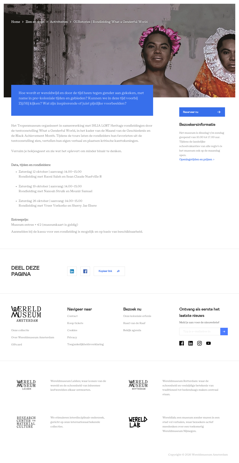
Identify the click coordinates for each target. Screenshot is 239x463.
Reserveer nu (190, 112)
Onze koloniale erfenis (137, 316)
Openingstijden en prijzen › (196, 159)
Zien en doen (113, 9)
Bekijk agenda (132, 330)
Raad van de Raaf (134, 323)
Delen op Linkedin (72, 271)
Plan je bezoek (136, 9)
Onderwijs (184, 9)
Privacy (72, 337)
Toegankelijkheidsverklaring (85, 344)
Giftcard (16, 344)
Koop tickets (75, 323)
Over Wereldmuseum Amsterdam (32, 337)
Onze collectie (20, 330)
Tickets (201, 9)
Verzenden (224, 331)
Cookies (72, 330)
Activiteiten (59, 21)
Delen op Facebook (85, 271)
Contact (72, 316)
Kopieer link (105, 271)
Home (15, 21)
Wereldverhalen (161, 9)
